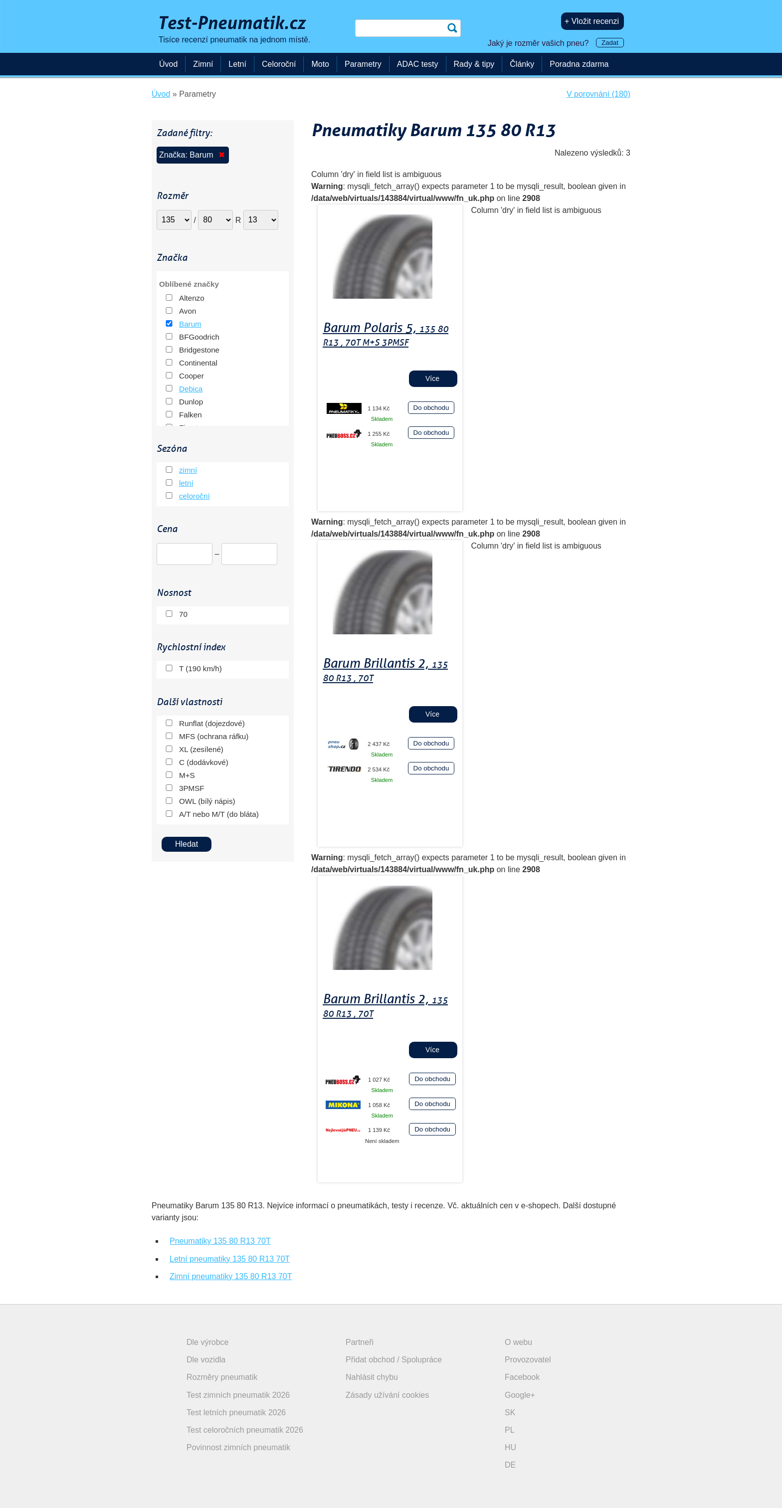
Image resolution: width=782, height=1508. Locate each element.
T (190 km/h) (200, 668)
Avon (187, 311)
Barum (190, 324)
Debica (190, 388)
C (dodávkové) (203, 762)
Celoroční (279, 64)
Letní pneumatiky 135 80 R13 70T (230, 1259)
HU (510, 1447)
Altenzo (191, 298)
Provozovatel (528, 1359)
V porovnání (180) (598, 94)
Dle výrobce (207, 1342)
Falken (190, 414)
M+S (187, 775)
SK (510, 1412)
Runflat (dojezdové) (212, 723)
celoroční (194, 496)
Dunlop (191, 401)
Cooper (191, 376)
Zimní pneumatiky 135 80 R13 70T (231, 1276)
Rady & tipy (474, 64)
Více (432, 378)
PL (510, 1430)
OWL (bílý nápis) (207, 801)
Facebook (522, 1377)
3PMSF (191, 788)
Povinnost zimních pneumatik (238, 1447)
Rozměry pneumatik (222, 1377)
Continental (198, 363)
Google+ (520, 1395)
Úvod (168, 64)
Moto (320, 64)
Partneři (360, 1342)
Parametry (363, 64)
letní (186, 483)
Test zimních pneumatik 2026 (238, 1395)
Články (522, 64)
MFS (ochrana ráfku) (213, 736)
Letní (237, 64)
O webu (518, 1342)
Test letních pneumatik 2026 (236, 1412)
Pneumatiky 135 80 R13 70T (220, 1241)
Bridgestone (199, 350)
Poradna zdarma (579, 64)
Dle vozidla (206, 1359)
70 (183, 614)
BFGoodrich (199, 337)
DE (510, 1465)
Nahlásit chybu (372, 1377)
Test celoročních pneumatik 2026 (245, 1430)
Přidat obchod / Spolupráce (394, 1359)
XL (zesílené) (201, 749)
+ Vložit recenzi (592, 21)
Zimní (203, 64)
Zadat (609, 42)
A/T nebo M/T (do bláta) (219, 814)
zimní (188, 470)
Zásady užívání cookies (387, 1395)
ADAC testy (417, 64)
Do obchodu (431, 407)
